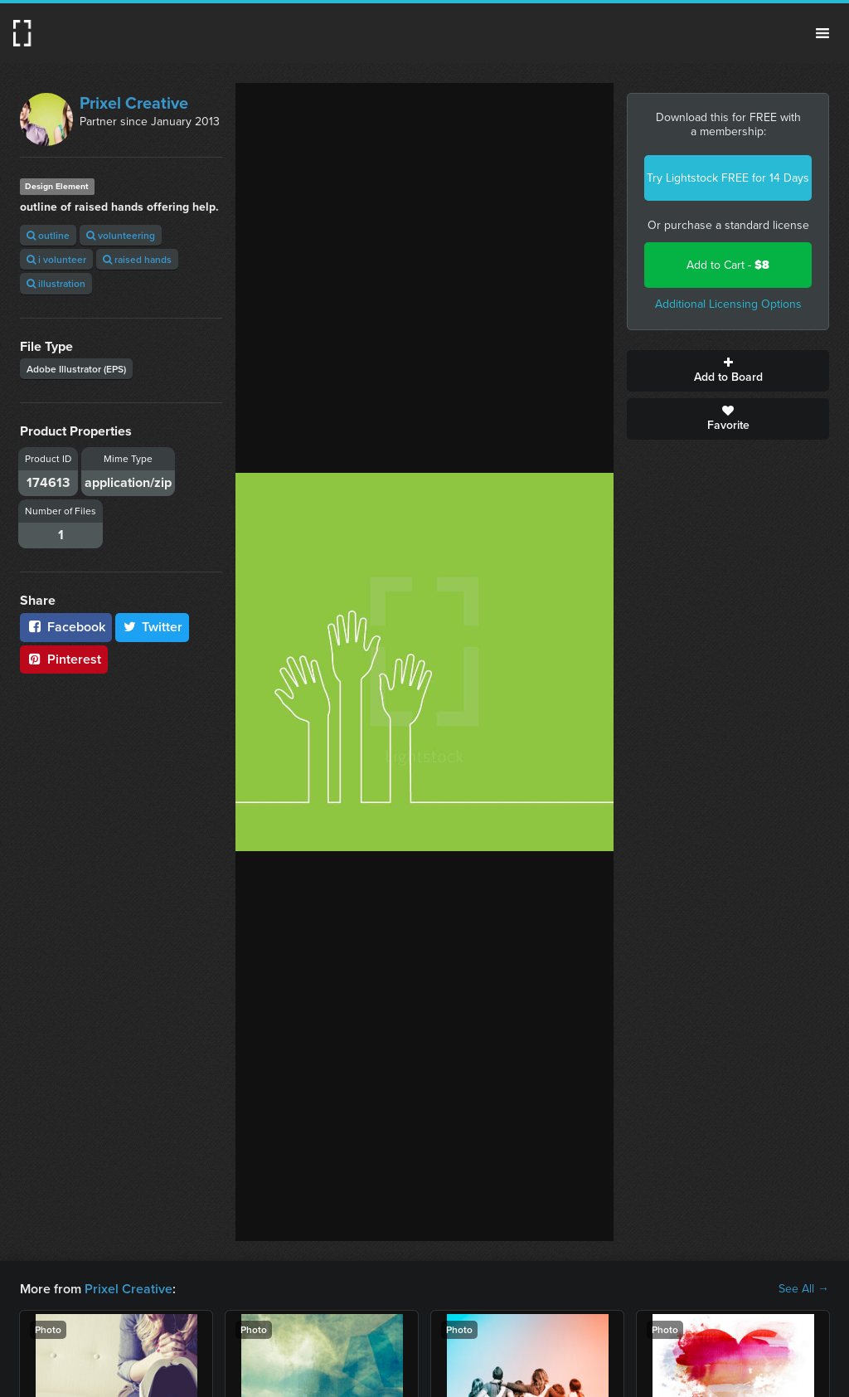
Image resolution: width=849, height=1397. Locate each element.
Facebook (66, 626)
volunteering (120, 235)
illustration (56, 283)
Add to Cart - (727, 265)
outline (48, 235)
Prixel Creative (134, 102)
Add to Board (728, 371)
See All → (804, 1289)
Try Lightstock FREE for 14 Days (728, 178)
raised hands (137, 259)
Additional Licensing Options (728, 304)
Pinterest (64, 659)
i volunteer (56, 259)
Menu (822, 33)
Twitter (152, 626)
